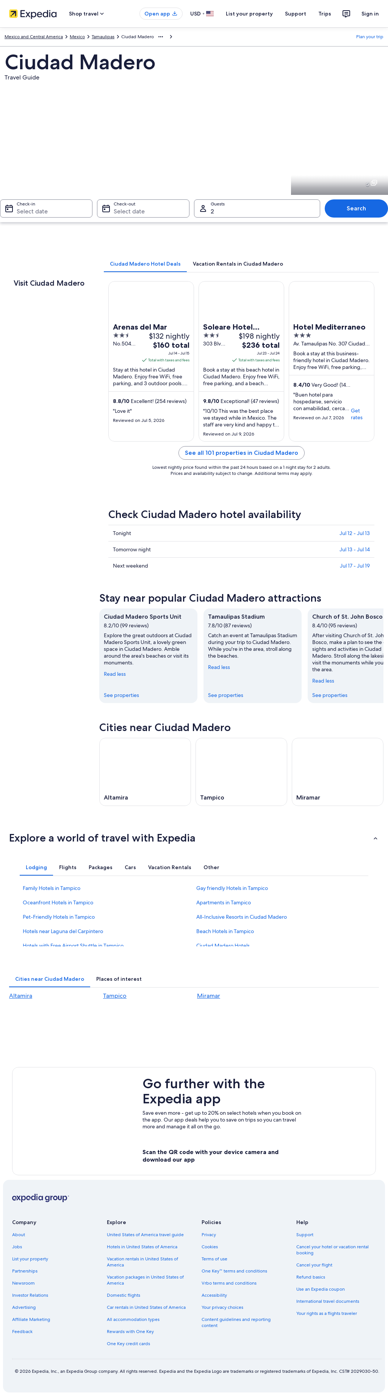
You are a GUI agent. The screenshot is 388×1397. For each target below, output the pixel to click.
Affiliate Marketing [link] (31, 1319)
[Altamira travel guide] (145, 772)
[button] (194, 837)
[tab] (145, 263)
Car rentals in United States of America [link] (146, 1307)
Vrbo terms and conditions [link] (229, 1283)
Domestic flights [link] (123, 1295)
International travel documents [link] (327, 1301)
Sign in (370, 13)
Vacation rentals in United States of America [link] (142, 1262)
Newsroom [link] (23, 1283)
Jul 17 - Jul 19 (355, 565)
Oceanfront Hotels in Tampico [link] (58, 902)
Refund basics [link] (310, 1277)
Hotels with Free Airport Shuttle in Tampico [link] (73, 945)
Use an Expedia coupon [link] (320, 1289)
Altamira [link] (20, 996)
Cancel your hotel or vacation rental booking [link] (332, 1250)
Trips (324, 13)
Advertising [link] (24, 1307)
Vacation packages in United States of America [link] (145, 1280)
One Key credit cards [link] (128, 1344)
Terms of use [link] (214, 1259)
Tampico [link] (115, 996)
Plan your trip (369, 37)
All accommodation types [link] (133, 1319)
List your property (249, 13)
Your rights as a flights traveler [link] (326, 1313)
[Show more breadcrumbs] (160, 37)
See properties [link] (121, 695)
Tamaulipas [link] (103, 37)
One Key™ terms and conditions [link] (234, 1271)
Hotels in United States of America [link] (142, 1247)
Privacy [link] (209, 1235)
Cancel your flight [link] (314, 1265)
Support (295, 13)
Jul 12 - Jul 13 (355, 533)
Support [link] (304, 1235)
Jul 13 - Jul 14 (355, 549)
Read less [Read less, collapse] (115, 673)
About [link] (18, 1235)
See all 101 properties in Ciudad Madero (241, 452)
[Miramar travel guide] (337, 772)
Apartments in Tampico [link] (223, 902)
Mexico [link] (77, 37)
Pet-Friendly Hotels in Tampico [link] (59, 916)
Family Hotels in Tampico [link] (51, 888)
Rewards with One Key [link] (130, 1332)
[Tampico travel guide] (241, 772)
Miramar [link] (208, 996)
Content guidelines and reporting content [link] (236, 1322)
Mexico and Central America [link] (34, 37)
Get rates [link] (357, 414)
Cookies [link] (210, 1247)
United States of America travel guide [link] (145, 1235)
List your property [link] (30, 1259)
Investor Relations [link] (30, 1295)
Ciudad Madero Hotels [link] (223, 945)
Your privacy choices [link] (222, 1307)
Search (356, 208)
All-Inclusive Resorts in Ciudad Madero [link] (241, 916)
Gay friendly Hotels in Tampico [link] (232, 888)
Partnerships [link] (25, 1271)
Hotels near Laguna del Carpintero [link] (63, 931)
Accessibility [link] (214, 1295)
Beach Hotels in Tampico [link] (225, 931)
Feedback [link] (22, 1332)
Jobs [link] (17, 1247)
